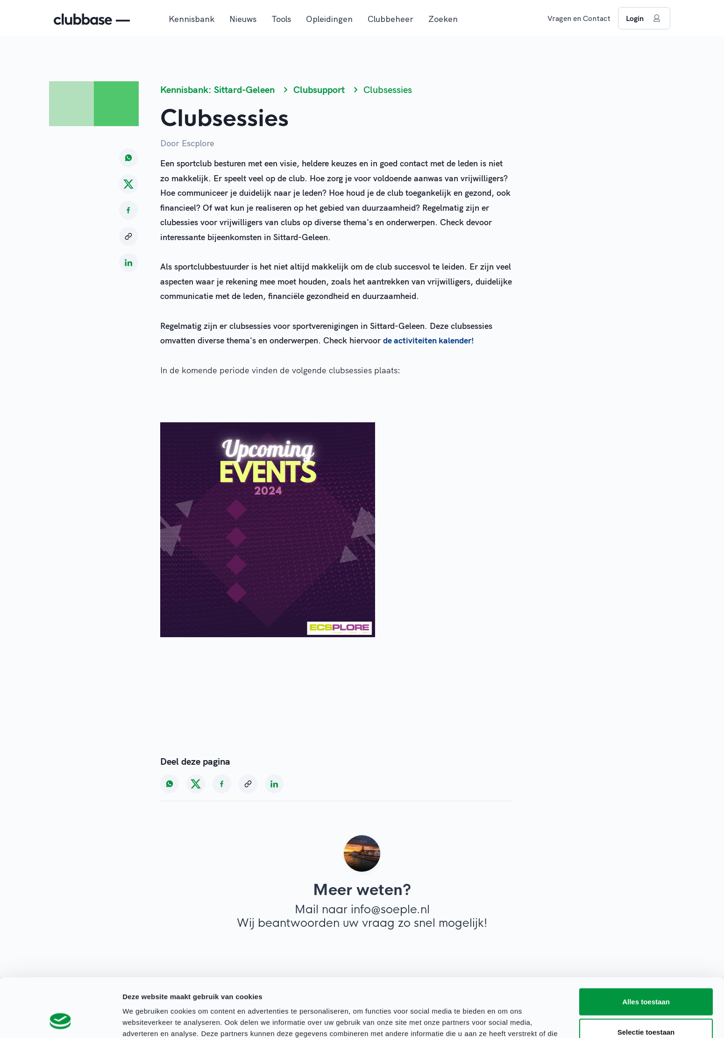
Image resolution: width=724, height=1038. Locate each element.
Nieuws (242, 19)
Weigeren (645, 1007)
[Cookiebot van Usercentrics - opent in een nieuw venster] (60, 1020)
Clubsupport (319, 89)
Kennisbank (191, 19)
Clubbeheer (390, 19)
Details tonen (505, 1020)
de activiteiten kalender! (428, 340)
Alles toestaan (646, 946)
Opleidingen (329, 19)
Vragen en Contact (578, 18)
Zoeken (443, 19)
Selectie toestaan (646, 977)
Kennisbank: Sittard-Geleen (217, 89)
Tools (281, 19)
